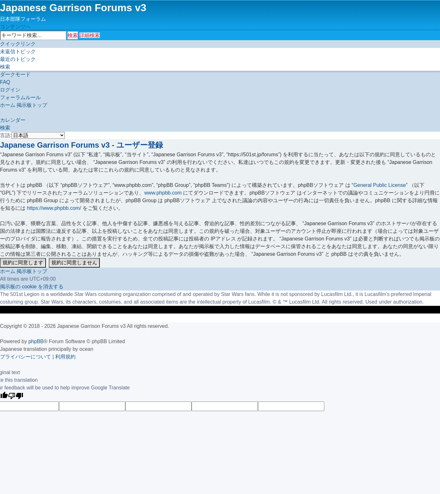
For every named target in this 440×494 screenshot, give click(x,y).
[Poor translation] (15, 397)
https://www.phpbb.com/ (54, 208)
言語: (5, 135)
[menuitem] (18, 51)
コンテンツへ (15, 26)
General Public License (379, 185)
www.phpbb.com (162, 192)
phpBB (36, 341)
